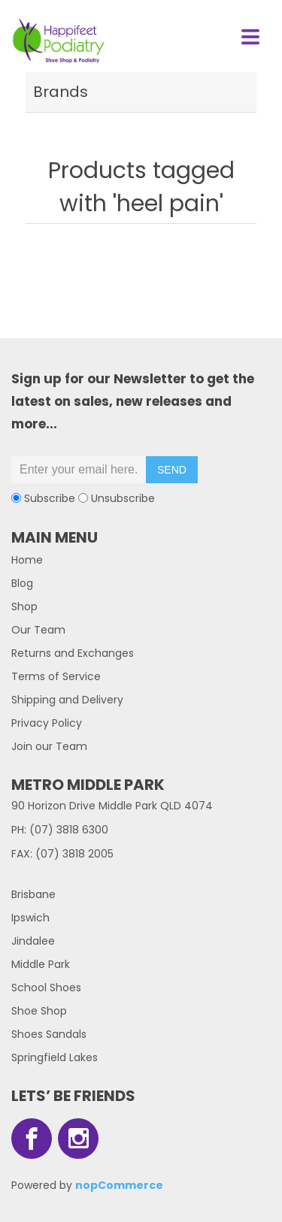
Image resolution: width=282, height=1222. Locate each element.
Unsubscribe (123, 498)
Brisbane (33, 894)
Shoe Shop (39, 1010)
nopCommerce (119, 1185)
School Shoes (46, 987)
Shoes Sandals (48, 1034)
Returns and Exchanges (72, 653)
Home (27, 559)
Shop (24, 606)
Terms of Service (56, 676)
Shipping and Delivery (67, 699)
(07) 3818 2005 (74, 853)
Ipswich (30, 917)
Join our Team (49, 746)
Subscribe (49, 498)
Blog (22, 583)
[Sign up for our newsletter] (79, 469)
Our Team (38, 629)
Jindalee (33, 940)
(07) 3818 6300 (68, 829)
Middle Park (40, 964)
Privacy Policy (46, 722)
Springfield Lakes (54, 1057)
